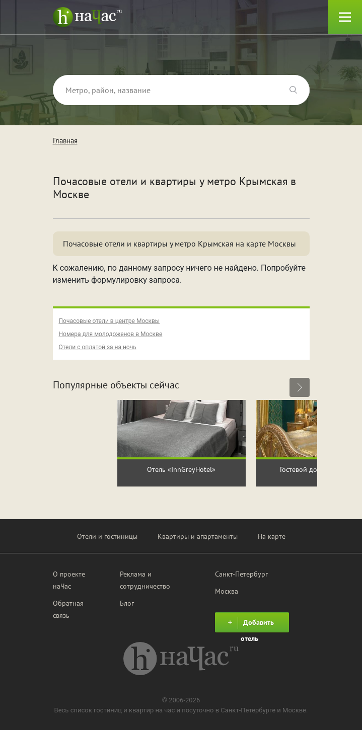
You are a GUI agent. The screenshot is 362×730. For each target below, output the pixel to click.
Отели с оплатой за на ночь (97, 347)
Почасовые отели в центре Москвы (109, 321)
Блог (127, 603)
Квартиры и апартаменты (198, 536)
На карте (271, 536)
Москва (226, 591)
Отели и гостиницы (107, 536)
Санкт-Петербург (241, 574)
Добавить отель (249, 624)
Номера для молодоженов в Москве (111, 334)
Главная (65, 140)
